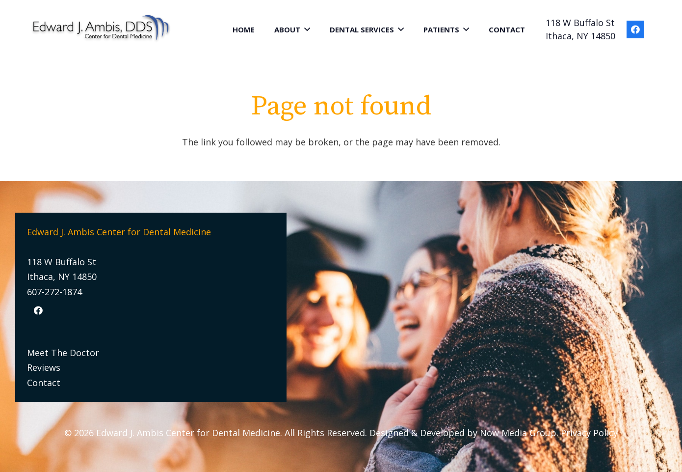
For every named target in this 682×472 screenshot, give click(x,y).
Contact (43, 383)
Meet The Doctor (63, 353)
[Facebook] (635, 29)
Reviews (43, 367)
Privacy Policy (589, 433)
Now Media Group (518, 433)
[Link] (101, 29)
